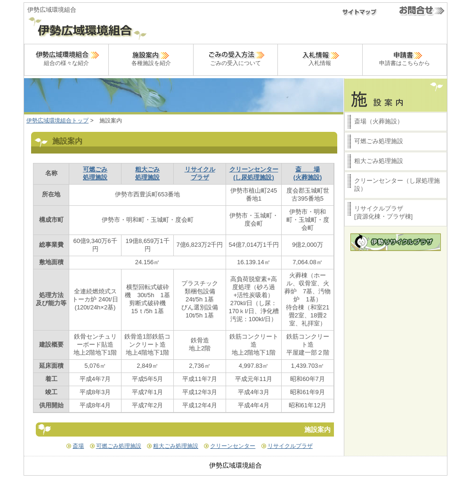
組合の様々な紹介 (66, 57)
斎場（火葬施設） (378, 121)
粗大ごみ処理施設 (175, 446)
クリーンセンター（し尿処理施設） (397, 184)
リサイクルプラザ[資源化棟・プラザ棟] (383, 212)
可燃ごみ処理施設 (118, 446)
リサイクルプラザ (290, 446)
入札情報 (320, 57)
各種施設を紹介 (151, 57)
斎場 (78, 446)
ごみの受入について (235, 57)
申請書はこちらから (404, 57)
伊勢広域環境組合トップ (57, 120)
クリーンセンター (232, 446)
